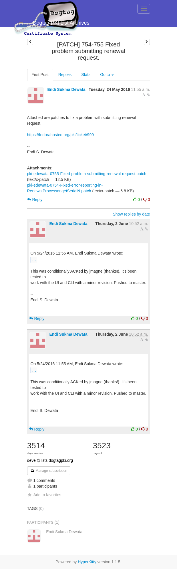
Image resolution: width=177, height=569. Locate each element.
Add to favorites (44, 494)
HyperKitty (87, 562)
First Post (40, 74)
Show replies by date (131, 214)
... (34, 259)
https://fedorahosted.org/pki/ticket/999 (60, 134)
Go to (107, 74)
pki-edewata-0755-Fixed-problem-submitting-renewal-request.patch (86, 173)
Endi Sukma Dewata (66, 89)
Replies (65, 74)
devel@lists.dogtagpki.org (50, 460)
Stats (85, 74)
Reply (35, 199)
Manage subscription (48, 471)
